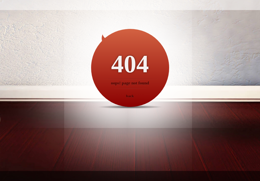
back (130, 96)
